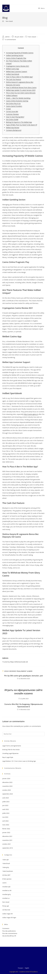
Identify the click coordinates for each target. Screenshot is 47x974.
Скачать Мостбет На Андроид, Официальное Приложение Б (23, 705)
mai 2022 (5, 817)
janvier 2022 (6, 832)
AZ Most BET (6, 875)
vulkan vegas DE (7, 914)
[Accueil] (3, 21)
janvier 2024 (6, 778)
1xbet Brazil (6, 863)
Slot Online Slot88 (12, 120)
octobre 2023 (6, 790)
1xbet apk (5, 860)
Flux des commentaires (9, 933)
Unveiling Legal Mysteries (10, 753)
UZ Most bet (6, 910)
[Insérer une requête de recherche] (23, 734)
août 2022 (5, 809)
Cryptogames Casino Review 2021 (17, 66)
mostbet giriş (6, 894)
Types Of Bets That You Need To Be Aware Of (21, 125)
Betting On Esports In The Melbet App (19, 122)
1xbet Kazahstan (7, 871)
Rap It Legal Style (7, 757)
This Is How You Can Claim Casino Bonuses (20, 93)
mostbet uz (6, 898)
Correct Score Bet (12, 111)
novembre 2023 (7, 786)
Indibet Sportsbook (12, 74)
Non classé (9, 21)
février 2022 (6, 829)
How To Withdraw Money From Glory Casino (21, 88)
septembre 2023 (7, 794)
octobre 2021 (6, 844)
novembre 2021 (7, 840)
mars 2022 (5, 825)
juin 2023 (5, 805)
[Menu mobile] (41, 8)
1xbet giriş (5, 867)
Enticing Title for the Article (11, 750)
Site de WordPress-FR (9, 936)
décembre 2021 (7, 836)
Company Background (13, 130)
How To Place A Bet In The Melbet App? (19, 77)
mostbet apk (6, 887)
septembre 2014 (7, 848)
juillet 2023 (5, 802)
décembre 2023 (7, 782)
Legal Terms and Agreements (11, 746)
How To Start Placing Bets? (15, 117)
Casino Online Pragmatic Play (16, 58)
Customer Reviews (12, 114)
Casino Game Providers (14, 106)
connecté (17, 726)
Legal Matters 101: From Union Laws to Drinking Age (19, 761)
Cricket (8, 109)
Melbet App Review (12, 128)
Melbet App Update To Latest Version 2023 (20, 90)
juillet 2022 (5, 813)
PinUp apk (5, 906)
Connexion (5, 928)
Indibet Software (11, 95)
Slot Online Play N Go (13, 104)
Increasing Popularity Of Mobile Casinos (19, 53)
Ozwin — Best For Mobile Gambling (18, 98)
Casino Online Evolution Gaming (17, 101)
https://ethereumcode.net (19, 662)
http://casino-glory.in (31, 414)
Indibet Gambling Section (14, 55)
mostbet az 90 (6, 890)
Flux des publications (9, 931)
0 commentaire (10, 39)
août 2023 (5, 798)
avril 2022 (5, 821)
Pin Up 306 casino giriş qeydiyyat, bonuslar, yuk (23, 675)
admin (7, 37)
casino (4, 883)
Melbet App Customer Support (16, 72)
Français (20, 968)
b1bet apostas (6, 879)
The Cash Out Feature (13, 79)
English (27, 968)
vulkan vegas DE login (9, 917)
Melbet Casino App (12, 69)
